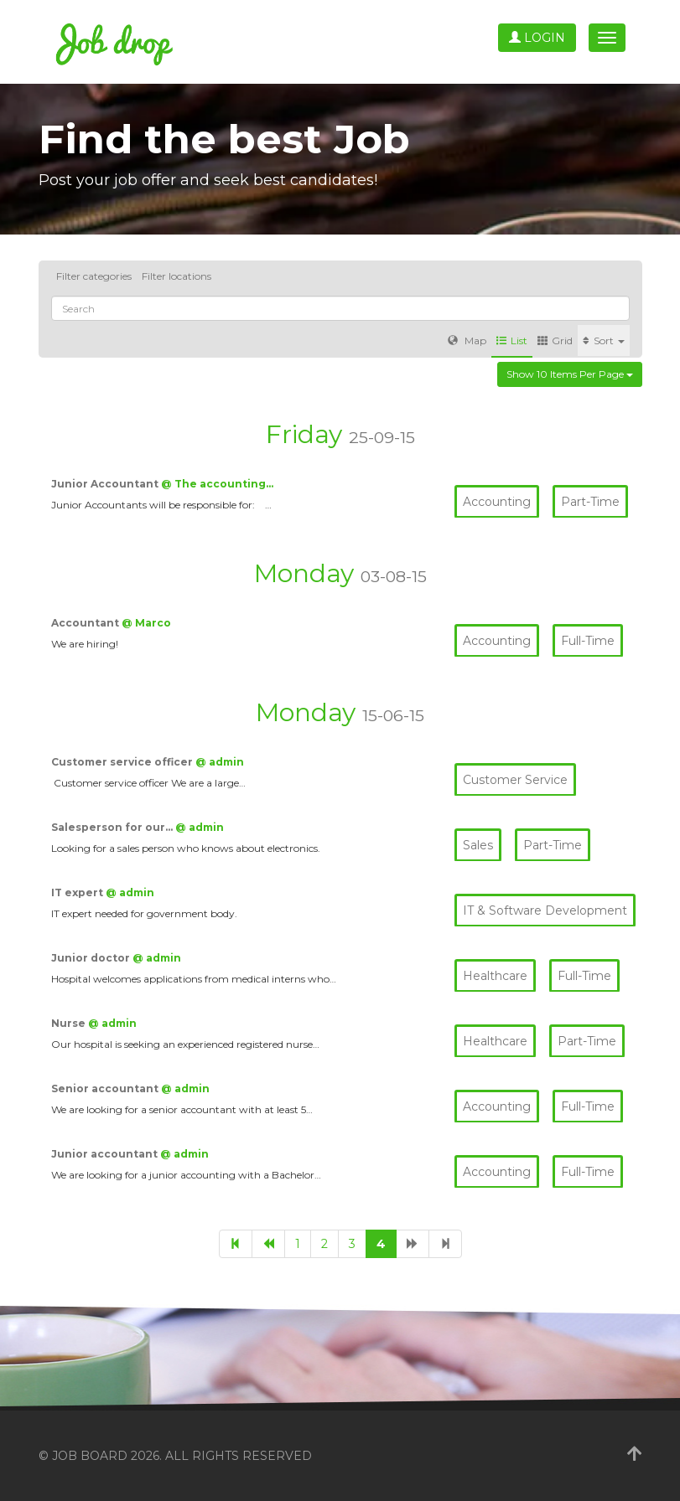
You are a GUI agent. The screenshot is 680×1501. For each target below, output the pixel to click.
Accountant (86, 622)
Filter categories (94, 276)
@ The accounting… (217, 483)
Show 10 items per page (569, 374)
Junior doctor (91, 958)
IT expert (78, 892)
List (511, 340)
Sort (604, 340)
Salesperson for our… (113, 827)
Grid (555, 340)
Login (537, 37)
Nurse (69, 1023)
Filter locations (176, 276)
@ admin (219, 762)
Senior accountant (106, 1088)
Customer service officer (123, 762)
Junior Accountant (106, 483)
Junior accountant (105, 1154)
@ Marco (146, 622)
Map (467, 340)
